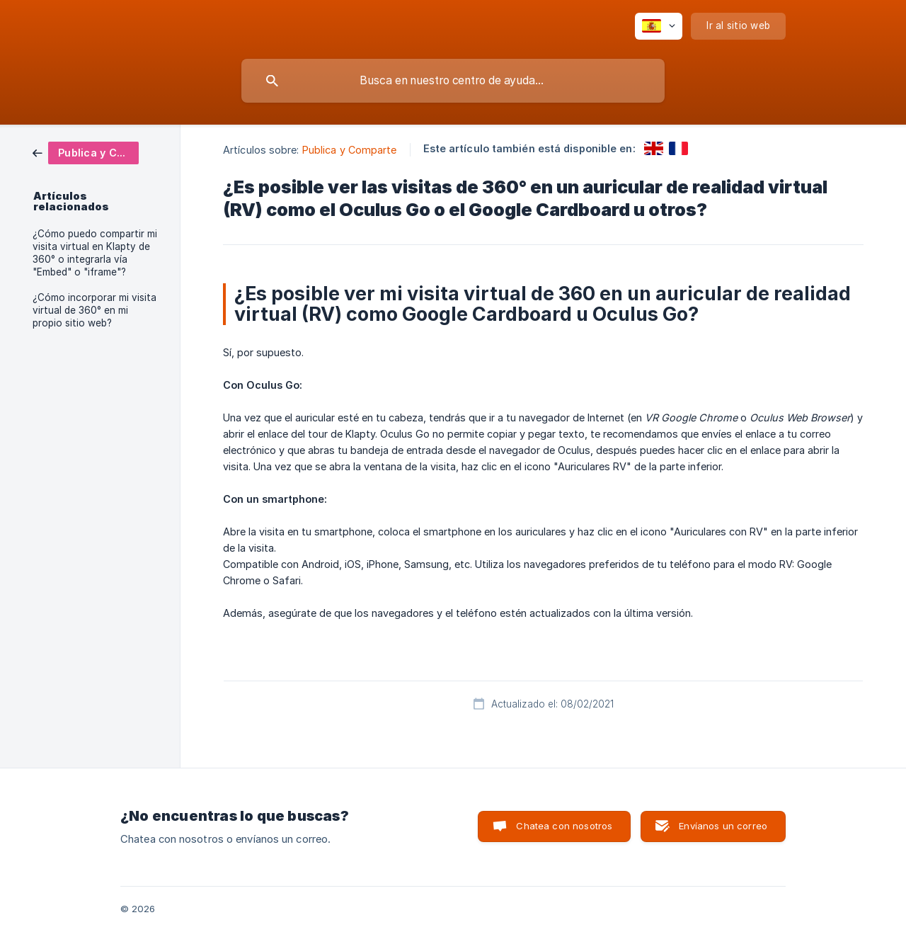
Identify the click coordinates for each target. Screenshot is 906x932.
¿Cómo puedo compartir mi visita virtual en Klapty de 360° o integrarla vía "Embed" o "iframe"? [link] (95, 253)
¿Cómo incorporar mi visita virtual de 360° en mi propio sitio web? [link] (94, 310)
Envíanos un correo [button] (723, 825)
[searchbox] (453, 81)
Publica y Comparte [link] (349, 150)
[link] (86, 152)
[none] (658, 26)
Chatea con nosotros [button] (564, 825)
